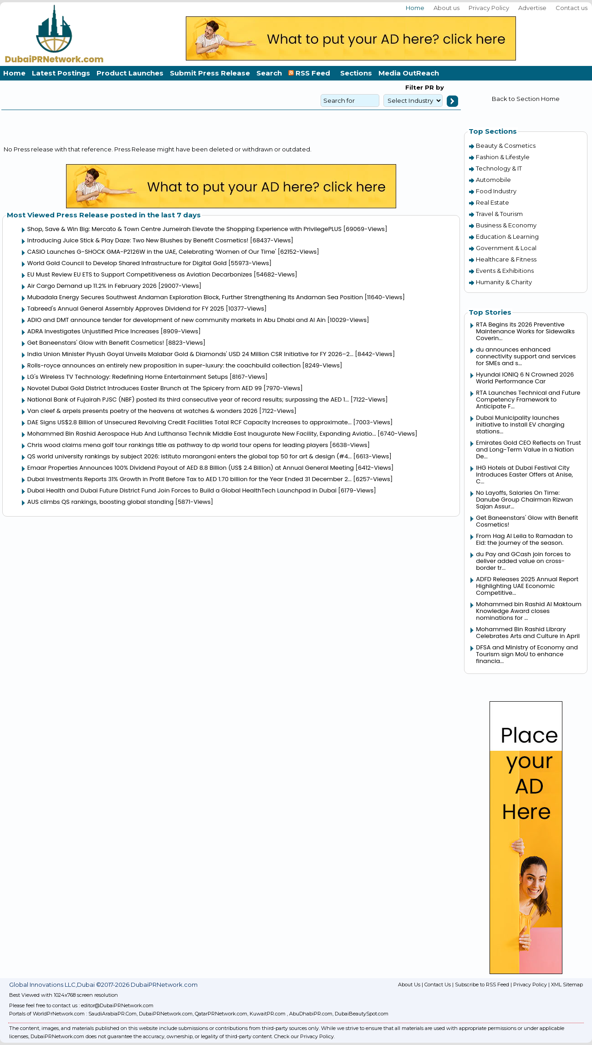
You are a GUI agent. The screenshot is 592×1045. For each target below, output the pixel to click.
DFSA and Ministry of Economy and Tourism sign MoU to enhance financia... (527, 654)
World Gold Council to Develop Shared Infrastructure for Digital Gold (127, 263)
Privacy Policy (489, 7)
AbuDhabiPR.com (310, 1013)
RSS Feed (311, 73)
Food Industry (496, 191)
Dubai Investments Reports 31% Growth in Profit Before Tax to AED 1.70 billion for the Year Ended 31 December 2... (189, 479)
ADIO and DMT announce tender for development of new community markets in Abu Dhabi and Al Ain (176, 320)
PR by (433, 87)
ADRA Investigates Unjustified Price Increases (93, 331)
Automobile (493, 179)
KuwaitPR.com (268, 1013)
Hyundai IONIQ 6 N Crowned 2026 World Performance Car (525, 378)
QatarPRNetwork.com (221, 1013)
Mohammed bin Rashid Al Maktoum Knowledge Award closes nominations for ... (529, 611)
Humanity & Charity (504, 282)
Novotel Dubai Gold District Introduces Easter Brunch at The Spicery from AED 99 (144, 388)
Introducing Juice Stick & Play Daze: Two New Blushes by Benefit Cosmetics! (138, 240)
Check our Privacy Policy (304, 1036)
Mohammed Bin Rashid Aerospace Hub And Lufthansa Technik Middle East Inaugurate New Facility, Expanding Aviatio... (201, 433)
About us (446, 7)
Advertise (532, 7)
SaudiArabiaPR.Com (112, 1013)
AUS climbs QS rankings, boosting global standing (100, 501)
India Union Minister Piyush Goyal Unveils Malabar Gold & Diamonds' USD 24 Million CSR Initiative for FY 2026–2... (190, 354)
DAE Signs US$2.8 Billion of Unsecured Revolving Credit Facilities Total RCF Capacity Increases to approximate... (189, 422)
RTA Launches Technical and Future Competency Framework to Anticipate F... (528, 399)
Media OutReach (408, 73)
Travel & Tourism (499, 213)
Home (415, 7)
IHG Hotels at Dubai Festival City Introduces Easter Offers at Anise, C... (524, 474)
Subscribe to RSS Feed (482, 984)
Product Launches (130, 73)
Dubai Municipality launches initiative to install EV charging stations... (520, 424)
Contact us (571, 7)
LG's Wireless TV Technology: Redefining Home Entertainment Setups (127, 376)
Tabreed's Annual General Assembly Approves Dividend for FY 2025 (126, 308)
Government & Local (506, 247)
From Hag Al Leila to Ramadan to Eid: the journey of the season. (524, 539)
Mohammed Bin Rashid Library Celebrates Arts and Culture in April (528, 632)
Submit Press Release (210, 73)
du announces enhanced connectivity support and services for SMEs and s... (526, 356)
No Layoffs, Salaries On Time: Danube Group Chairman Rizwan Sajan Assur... (524, 499)
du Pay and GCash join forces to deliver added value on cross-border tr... (523, 561)
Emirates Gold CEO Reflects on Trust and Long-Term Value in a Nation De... (528, 449)
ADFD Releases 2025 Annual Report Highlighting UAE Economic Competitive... (527, 586)
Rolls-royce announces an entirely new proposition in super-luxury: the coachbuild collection (164, 365)
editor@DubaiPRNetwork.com (117, 1005)
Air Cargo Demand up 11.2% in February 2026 (92, 285)
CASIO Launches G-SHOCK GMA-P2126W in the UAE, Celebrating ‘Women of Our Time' (151, 251)
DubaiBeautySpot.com (361, 1013)
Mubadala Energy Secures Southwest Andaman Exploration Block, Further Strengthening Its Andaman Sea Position (195, 297)
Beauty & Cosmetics (506, 145)
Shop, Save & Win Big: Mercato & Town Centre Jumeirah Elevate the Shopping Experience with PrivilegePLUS (184, 229)
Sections (356, 73)
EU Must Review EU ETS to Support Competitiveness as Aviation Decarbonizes (139, 274)
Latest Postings (61, 73)
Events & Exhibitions (505, 270)
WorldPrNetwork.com (59, 1013)
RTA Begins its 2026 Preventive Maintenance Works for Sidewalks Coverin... (525, 331)
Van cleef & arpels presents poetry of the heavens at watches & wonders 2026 (142, 411)
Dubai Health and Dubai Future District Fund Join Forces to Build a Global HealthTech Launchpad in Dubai (182, 490)
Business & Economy (506, 225)
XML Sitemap (567, 984)
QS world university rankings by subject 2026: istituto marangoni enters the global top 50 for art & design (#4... (189, 456)
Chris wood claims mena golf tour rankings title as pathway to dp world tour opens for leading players (177, 445)
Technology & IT (499, 168)
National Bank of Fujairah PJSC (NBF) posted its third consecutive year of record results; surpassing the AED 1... (188, 399)
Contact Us (437, 984)
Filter (414, 87)
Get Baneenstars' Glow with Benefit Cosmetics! (95, 342)
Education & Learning (507, 236)
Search (269, 73)
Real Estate (492, 202)
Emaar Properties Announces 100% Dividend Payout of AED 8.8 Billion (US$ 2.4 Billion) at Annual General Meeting (190, 467)
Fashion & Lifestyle (503, 157)
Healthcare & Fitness (506, 259)
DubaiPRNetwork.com (166, 1013)
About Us (409, 984)
